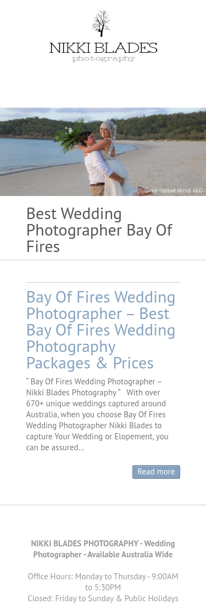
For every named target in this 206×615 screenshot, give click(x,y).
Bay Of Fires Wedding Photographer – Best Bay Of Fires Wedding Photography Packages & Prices (101, 329)
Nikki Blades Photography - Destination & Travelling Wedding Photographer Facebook (78, 524)
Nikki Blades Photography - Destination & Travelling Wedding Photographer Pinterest (95, 524)
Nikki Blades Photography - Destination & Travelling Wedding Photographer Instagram (128, 524)
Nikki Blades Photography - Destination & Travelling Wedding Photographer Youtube (111, 524)
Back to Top (191, 600)
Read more (156, 471)
